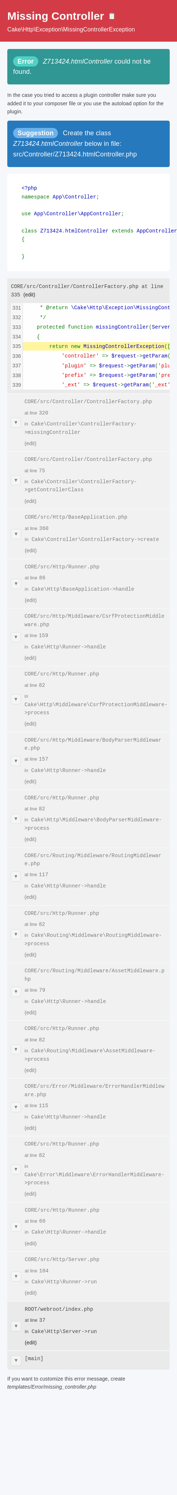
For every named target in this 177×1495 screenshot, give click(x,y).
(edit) (29, 290)
